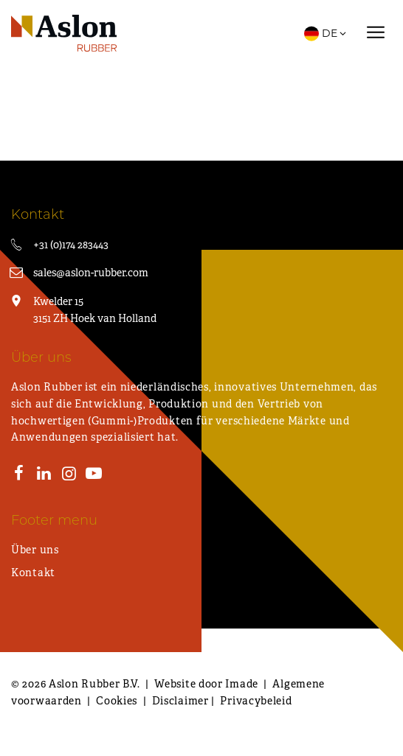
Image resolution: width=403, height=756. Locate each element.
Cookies (116, 700)
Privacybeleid (256, 700)
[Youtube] (94, 475)
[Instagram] (69, 475)
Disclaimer (180, 700)
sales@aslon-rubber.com (90, 272)
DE (326, 33)
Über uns (35, 549)
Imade (241, 683)
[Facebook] (19, 475)
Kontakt (33, 572)
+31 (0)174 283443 (70, 244)
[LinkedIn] (44, 475)
